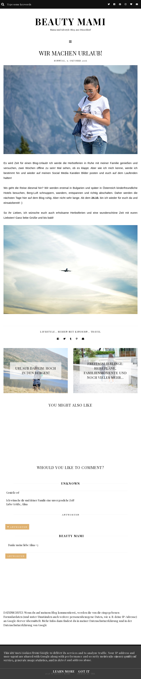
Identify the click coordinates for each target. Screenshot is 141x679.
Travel (96, 331)
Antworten (70, 514)
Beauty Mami (71, 536)
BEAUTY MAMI (70, 21)
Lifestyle (47, 331)
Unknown (70, 483)
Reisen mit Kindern (73, 331)
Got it (84, 671)
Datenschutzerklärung (103, 621)
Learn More (64, 671)
